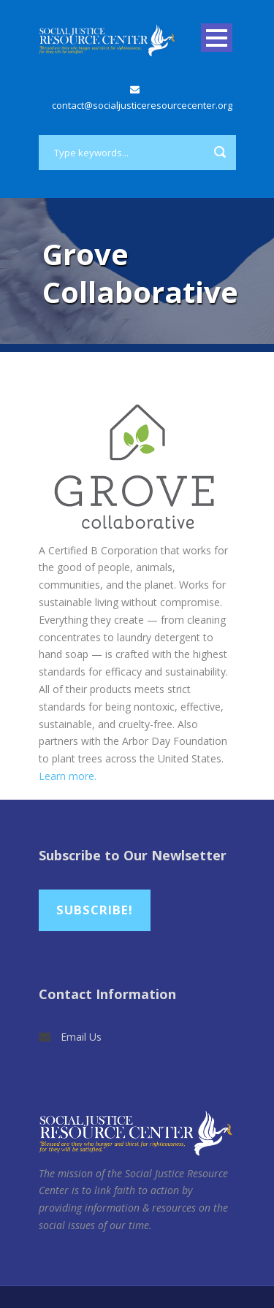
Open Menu (216, 37)
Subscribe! (94, 909)
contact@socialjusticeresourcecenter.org (142, 105)
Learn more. (67, 776)
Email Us (81, 1037)
